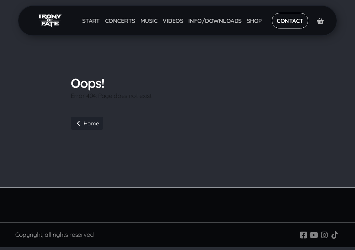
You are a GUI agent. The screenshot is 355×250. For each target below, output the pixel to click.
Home (87, 123)
